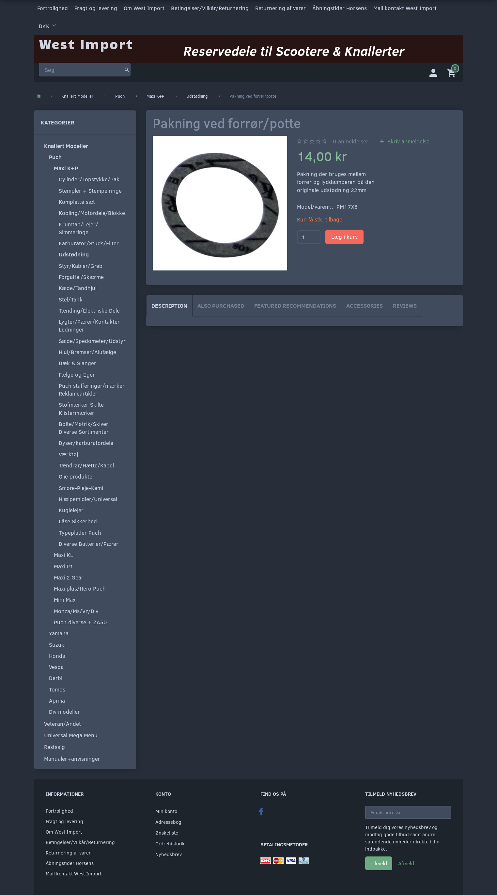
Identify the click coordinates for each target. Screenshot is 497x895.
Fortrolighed (52, 7)
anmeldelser (350, 139)
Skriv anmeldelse (407, 139)
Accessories (364, 304)
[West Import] (86, 41)
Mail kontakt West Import (405, 7)
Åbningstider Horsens (339, 7)
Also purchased (220, 304)
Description (169, 304)
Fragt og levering (95, 7)
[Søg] (127, 67)
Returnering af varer (280, 7)
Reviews (405, 304)
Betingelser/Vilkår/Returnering (210, 7)
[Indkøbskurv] (452, 70)
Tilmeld (378, 861)
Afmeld (406, 861)
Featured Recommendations (295, 304)
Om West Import (144, 7)
